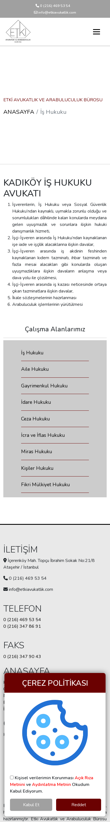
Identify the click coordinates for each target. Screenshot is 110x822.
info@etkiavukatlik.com (55, 12)
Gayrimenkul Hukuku (44, 385)
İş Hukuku (32, 352)
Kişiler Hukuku (37, 468)
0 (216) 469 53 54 (53, 5)
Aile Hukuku (35, 369)
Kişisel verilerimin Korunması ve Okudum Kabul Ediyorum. (51, 784)
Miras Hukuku (36, 451)
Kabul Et (31, 805)
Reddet (78, 805)
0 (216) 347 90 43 (22, 657)
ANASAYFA (18, 112)
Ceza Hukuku (35, 418)
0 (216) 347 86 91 (22, 626)
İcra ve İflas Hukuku (43, 435)
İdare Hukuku (36, 402)
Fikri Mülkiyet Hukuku (45, 484)
